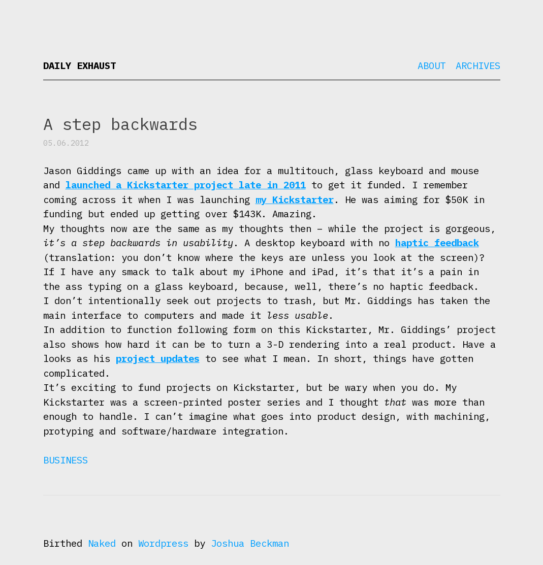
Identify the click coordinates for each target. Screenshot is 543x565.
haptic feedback (437, 243)
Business (65, 460)
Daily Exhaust (79, 65)
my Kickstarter (294, 199)
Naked (102, 543)
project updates (158, 358)
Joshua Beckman (250, 543)
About (431, 65)
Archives (478, 65)
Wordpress (163, 543)
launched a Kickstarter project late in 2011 (186, 185)
